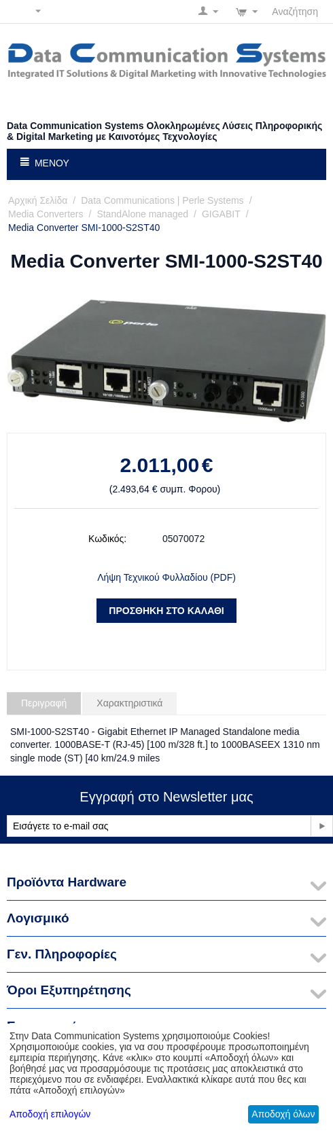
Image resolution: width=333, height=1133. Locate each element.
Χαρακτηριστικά (129, 703)
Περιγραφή (44, 703)
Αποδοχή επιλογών (50, 1114)
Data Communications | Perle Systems (162, 200)
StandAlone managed (142, 214)
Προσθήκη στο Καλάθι (166, 610)
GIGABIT (221, 214)
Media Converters (46, 214)
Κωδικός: (107, 538)
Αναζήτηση (295, 11)
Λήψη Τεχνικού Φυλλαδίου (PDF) (166, 577)
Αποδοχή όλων (283, 1114)
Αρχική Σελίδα (37, 200)
